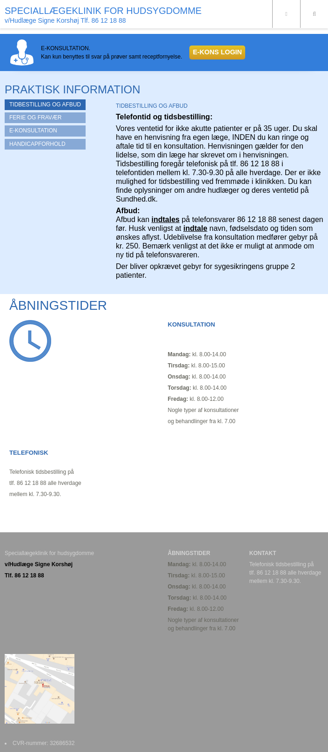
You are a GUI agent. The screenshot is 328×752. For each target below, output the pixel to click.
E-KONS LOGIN (217, 52)
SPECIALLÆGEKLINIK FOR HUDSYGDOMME (103, 11)
